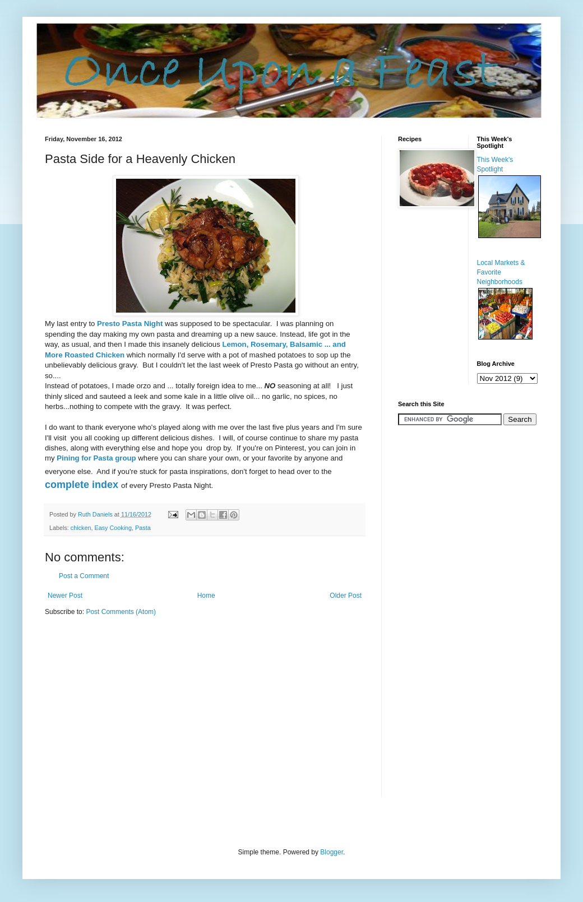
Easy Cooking (113, 527)
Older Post (346, 595)
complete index (83, 484)
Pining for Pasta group (96, 458)
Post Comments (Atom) (121, 612)
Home (206, 595)
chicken (81, 527)
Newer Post (65, 595)
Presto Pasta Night (130, 323)
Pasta (143, 527)
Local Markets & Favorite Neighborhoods (501, 272)
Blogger (331, 852)
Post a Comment (84, 576)
